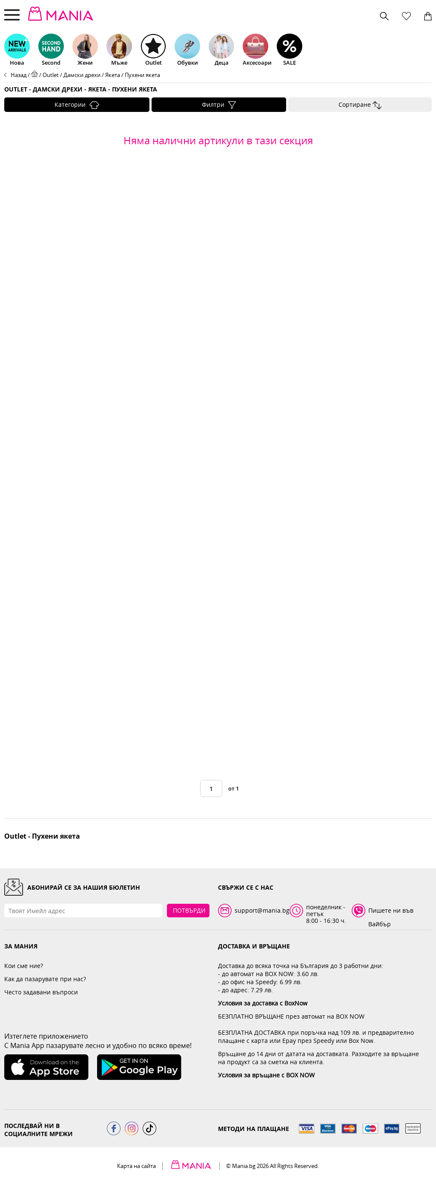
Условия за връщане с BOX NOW (266, 1075)
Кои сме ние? (23, 966)
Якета (112, 75)
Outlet (51, 75)
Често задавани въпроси (41, 992)
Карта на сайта (136, 1166)
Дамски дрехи (81, 75)
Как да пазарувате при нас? (45, 979)
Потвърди (189, 910)
